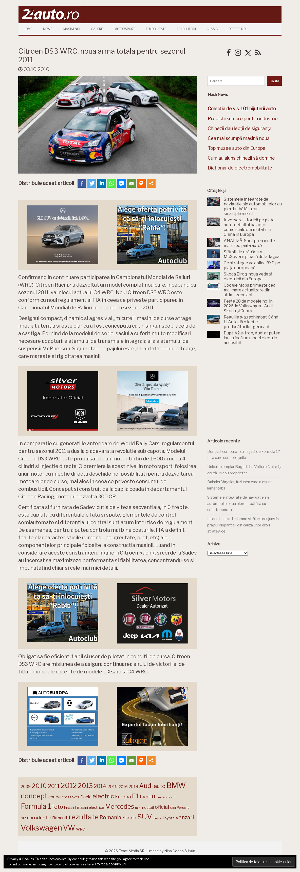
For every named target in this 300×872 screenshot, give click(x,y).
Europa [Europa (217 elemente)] (123, 797)
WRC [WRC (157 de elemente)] (80, 829)
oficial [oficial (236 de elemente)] (162, 807)
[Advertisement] (245, 392)
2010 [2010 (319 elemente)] (39, 786)
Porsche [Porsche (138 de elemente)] (183, 808)
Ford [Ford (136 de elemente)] (171, 797)
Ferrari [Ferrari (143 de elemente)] (162, 797)
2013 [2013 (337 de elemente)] (85, 786)
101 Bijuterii (186, 29)
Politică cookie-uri (110, 864)
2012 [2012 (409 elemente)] (69, 785)
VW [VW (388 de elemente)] (69, 828)
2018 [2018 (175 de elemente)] (133, 786)
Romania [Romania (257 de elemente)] (110, 817)
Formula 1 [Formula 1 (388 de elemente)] (36, 806)
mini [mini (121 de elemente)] (138, 808)
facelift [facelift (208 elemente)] (148, 796)
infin (191, 851)
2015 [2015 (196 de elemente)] (112, 786)
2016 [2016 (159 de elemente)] (123, 786)
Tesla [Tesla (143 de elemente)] (157, 818)
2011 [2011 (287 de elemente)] (54, 786)
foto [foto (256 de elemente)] (57, 807)
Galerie (97, 29)
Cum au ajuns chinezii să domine (241, 158)
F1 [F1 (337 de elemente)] (135, 796)
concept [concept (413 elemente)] (34, 796)
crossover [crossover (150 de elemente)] (70, 797)
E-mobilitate (156, 29)
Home (28, 29)
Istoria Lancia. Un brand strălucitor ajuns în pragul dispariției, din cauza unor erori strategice (243, 525)
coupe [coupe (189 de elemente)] (54, 796)
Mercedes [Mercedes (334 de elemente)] (119, 806)
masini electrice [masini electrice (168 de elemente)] (90, 807)
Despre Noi (238, 29)
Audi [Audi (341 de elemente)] (146, 786)
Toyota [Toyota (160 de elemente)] (169, 818)
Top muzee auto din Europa (236, 148)
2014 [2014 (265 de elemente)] (100, 786)
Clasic (212, 29)
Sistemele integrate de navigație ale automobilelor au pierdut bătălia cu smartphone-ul (238, 503)
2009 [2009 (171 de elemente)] (26, 786)
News (47, 29)
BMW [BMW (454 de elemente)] (176, 785)
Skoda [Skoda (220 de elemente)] (129, 818)
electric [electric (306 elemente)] (103, 796)
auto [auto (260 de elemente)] (159, 786)
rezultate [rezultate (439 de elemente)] (84, 817)
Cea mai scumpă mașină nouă (239, 138)
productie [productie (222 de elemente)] (40, 818)
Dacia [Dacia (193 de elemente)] (85, 796)
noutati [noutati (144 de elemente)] (148, 807)
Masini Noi (71, 29)
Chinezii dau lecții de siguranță (240, 128)
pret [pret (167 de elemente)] (24, 818)
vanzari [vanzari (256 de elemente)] (185, 817)
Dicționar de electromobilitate (240, 168)
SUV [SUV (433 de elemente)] (144, 817)
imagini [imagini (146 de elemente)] (70, 807)
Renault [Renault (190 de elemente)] (60, 817)
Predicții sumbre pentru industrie (243, 118)
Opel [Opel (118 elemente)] (173, 808)
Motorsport (125, 29)
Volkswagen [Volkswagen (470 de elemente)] (41, 827)
